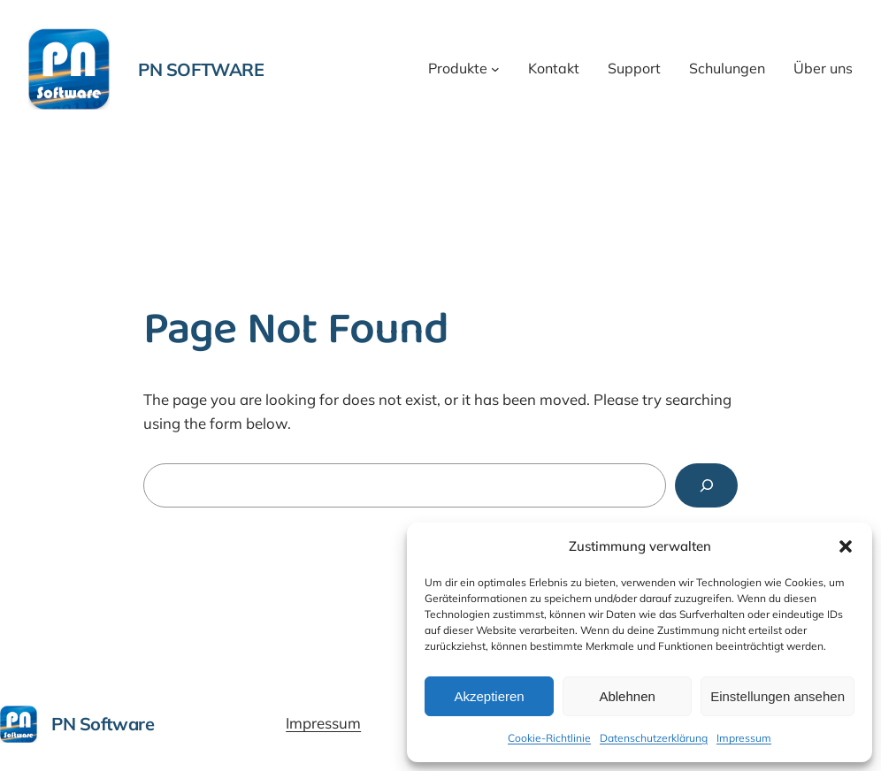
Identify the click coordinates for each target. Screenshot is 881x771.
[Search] (706, 485)
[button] (845, 546)
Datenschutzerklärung (654, 737)
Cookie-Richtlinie (549, 737)
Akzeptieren (489, 696)
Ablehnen (627, 696)
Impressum (743, 737)
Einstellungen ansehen (777, 696)
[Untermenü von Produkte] (495, 69)
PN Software (201, 69)
